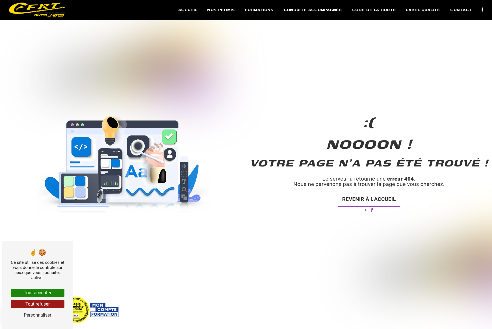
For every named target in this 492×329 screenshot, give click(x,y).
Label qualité (423, 9)
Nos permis (221, 9)
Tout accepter (37, 292)
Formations (259, 9)
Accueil (187, 9)
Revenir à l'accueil (369, 199)
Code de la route (374, 9)
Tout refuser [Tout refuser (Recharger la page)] (37, 304)
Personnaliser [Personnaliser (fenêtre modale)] (37, 315)
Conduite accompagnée (313, 9)
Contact (461, 9)
